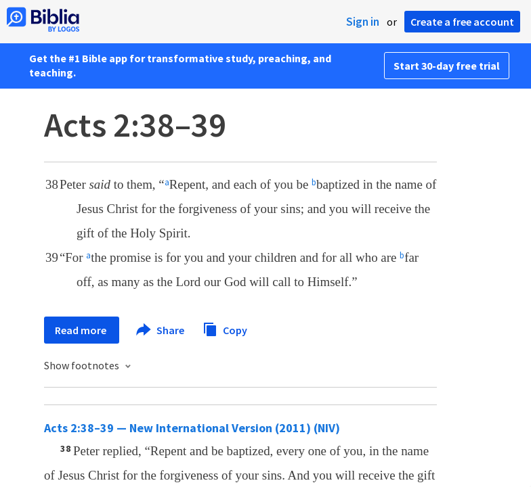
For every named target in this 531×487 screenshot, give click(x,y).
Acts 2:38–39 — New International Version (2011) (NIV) (192, 428)
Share (160, 330)
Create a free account (462, 21)
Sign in (362, 21)
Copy (225, 328)
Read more (81, 330)
